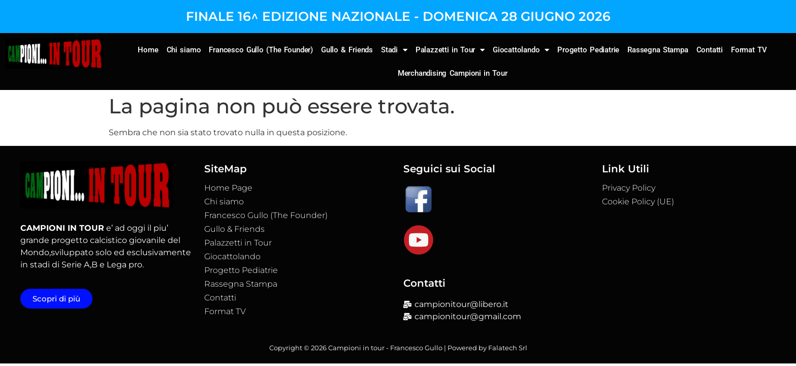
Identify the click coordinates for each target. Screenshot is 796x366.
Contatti (709, 49)
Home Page (228, 188)
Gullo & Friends (347, 49)
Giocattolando (521, 50)
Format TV (749, 49)
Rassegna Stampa (657, 49)
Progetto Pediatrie (588, 49)
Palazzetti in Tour (450, 50)
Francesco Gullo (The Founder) (261, 49)
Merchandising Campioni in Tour (452, 73)
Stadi (394, 50)
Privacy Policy (628, 188)
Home (148, 49)
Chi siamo (184, 49)
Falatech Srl (507, 348)
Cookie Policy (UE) (638, 202)
